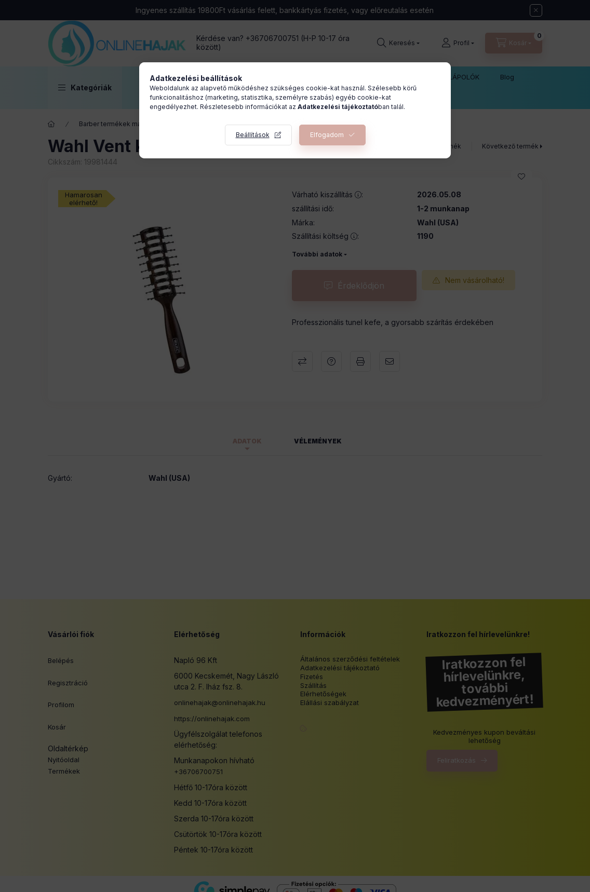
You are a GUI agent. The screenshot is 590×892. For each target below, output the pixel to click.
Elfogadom (327, 135)
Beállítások (253, 135)
